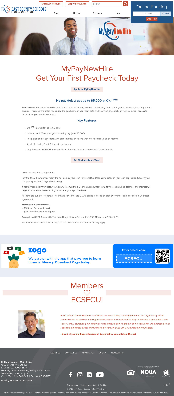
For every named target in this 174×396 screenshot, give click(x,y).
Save (56, 13)
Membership (117, 353)
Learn (118, 13)
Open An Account (51, 3)
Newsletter (88, 353)
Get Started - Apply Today (87, 160)
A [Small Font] (164, 385)
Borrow (77, 13)
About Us (55, 353)
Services (97, 13)
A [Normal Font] (167, 384)
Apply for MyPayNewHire (87, 89)
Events (102, 353)
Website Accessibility (89, 385)
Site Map (103, 385)
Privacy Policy (72, 385)
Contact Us (71, 353)
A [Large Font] (170, 384)
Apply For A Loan (77, 3)
